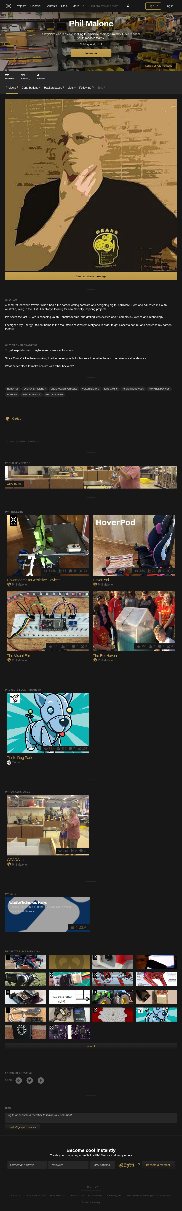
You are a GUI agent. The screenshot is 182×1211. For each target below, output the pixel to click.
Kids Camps (110, 389)
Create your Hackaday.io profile (69, 1155)
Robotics (12, 389)
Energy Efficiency (34, 389)
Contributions (31, 87)
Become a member (158, 1164)
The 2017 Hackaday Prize (95, 975)
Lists (72, 87)
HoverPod (101, 580)
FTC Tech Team (54, 394)
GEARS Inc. (16, 860)
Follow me (91, 53)
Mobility (12, 394)
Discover (35, 5)
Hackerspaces (54, 87)
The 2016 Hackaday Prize (95, 992)
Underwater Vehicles (64, 389)
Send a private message (158, 65)
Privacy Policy (95, 1195)
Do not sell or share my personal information (148, 1195)
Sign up (153, 5)
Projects (21, 5)
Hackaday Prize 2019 (95, 957)
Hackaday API (114, 1195)
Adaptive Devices (159, 389)
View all (91, 1046)
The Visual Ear (18, 655)
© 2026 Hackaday (91, 1202)
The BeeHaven (105, 655)
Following (86, 87)
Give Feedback (58, 1195)
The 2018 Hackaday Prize (51, 975)
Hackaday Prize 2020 (13, 520)
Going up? (91, 1187)
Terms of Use (77, 1195)
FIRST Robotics (31, 394)
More (79, 6)
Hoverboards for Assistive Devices (33, 580)
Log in (169, 5)
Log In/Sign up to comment (22, 1127)
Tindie (13, 762)
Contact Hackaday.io (35, 1195)
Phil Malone (17, 584)
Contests (51, 5)
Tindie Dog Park (19, 757)
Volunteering (90, 389)
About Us (15, 1195)
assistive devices (133, 389)
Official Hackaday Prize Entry (8, 992)
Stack (64, 5)
